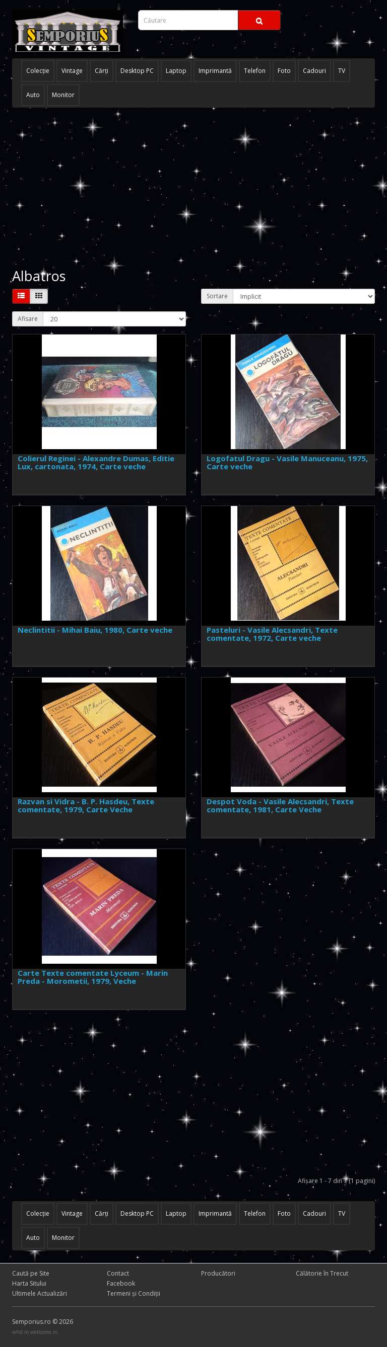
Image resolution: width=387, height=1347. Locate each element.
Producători (218, 1273)
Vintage (72, 70)
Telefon (255, 70)
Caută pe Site (30, 1273)
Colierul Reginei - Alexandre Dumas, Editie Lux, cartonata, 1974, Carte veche (96, 462)
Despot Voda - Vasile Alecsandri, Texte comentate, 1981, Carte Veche (280, 805)
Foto (284, 70)
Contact (118, 1273)
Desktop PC (137, 70)
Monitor (63, 95)
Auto (33, 95)
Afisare (28, 318)
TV (341, 70)
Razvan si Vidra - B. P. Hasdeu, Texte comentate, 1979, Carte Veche (86, 805)
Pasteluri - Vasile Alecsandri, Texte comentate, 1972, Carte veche (272, 634)
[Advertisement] (193, 188)
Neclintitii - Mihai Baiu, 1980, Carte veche (95, 630)
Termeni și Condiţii (133, 1293)
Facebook (121, 1283)
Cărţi (101, 70)
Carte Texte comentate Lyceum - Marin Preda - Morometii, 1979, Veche (93, 977)
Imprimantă (215, 70)
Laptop (176, 70)
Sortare (217, 296)
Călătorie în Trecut (322, 1273)
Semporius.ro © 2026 (42, 1321)
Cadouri (314, 70)
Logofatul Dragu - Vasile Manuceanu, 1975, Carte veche (287, 462)
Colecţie (37, 70)
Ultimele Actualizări (39, 1293)
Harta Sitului (29, 1283)
